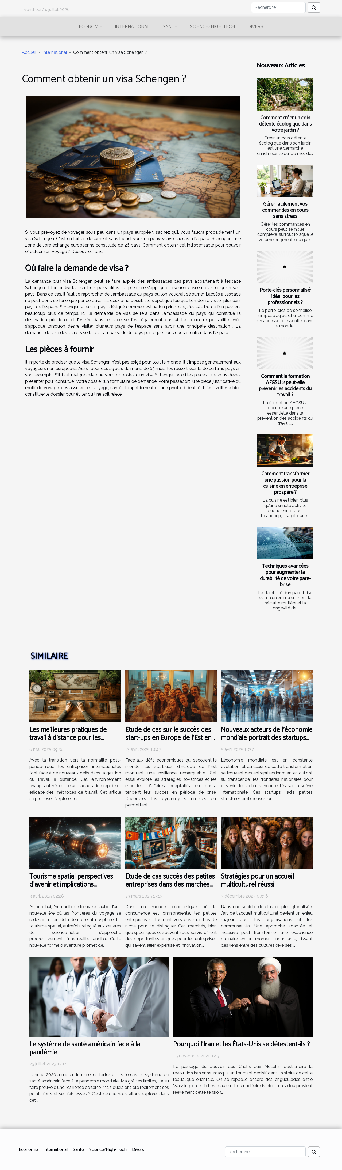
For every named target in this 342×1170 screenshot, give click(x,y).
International (132, 26)
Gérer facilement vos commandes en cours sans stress (285, 210)
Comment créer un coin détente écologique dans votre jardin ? (285, 124)
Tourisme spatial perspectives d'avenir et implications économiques (71, 884)
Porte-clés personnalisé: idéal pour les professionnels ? (285, 296)
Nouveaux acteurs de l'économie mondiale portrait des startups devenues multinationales (266, 738)
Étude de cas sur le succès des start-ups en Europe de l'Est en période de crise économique (168, 738)
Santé (170, 26)
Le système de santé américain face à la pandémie (84, 1048)
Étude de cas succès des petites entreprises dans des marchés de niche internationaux (170, 884)
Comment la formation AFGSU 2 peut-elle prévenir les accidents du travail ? (285, 385)
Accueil (29, 52)
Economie (90, 26)
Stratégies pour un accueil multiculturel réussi (257, 880)
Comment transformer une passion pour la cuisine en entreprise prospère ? (285, 483)
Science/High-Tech (212, 26)
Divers (255, 26)
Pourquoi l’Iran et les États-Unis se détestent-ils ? (241, 1044)
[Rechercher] (278, 7)
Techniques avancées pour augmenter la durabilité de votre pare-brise (285, 575)
